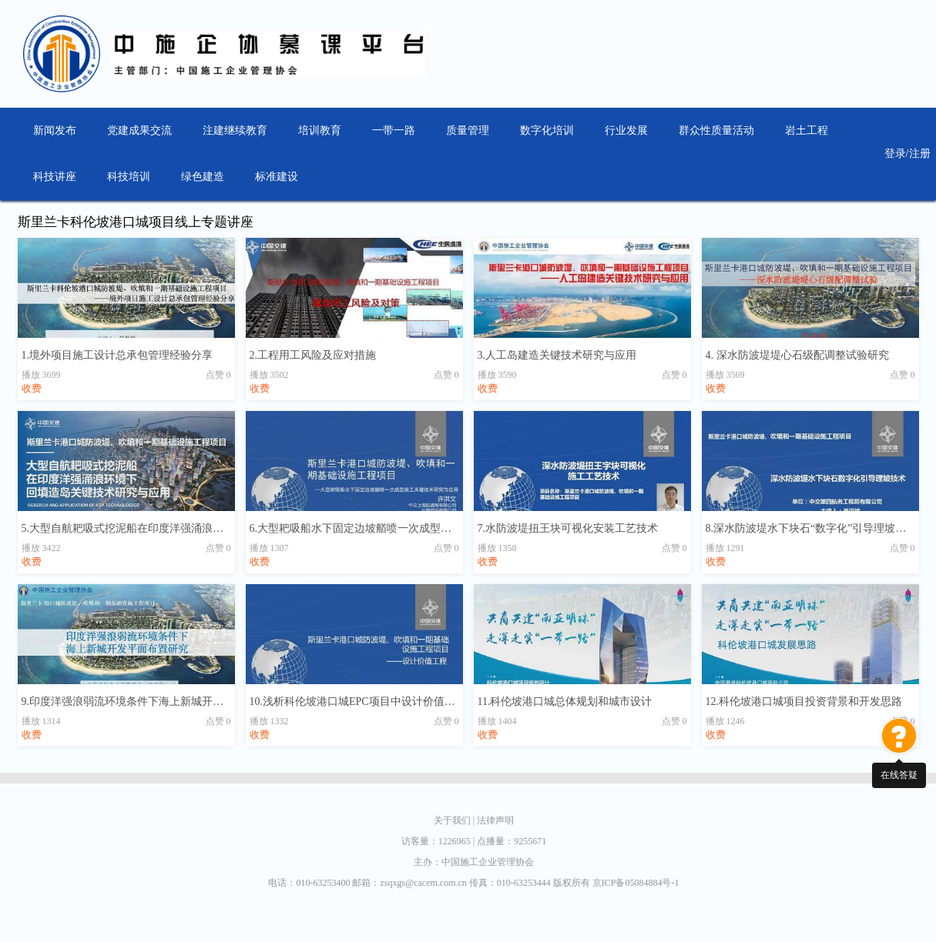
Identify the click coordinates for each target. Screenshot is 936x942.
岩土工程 (806, 130)
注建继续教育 (235, 130)
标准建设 (276, 176)
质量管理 (467, 130)
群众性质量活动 (716, 130)
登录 (895, 153)
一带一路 (393, 130)
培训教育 (319, 130)
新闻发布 (54, 130)
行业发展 (626, 130)
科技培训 (128, 176)
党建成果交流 (139, 130)
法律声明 (495, 820)
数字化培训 (547, 130)
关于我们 (455, 820)
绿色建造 (202, 176)
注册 (920, 153)
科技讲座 (54, 176)
